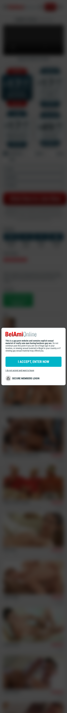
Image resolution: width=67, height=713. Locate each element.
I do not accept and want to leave (19, 370)
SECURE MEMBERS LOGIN (25, 378)
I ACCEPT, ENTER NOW (33, 362)
